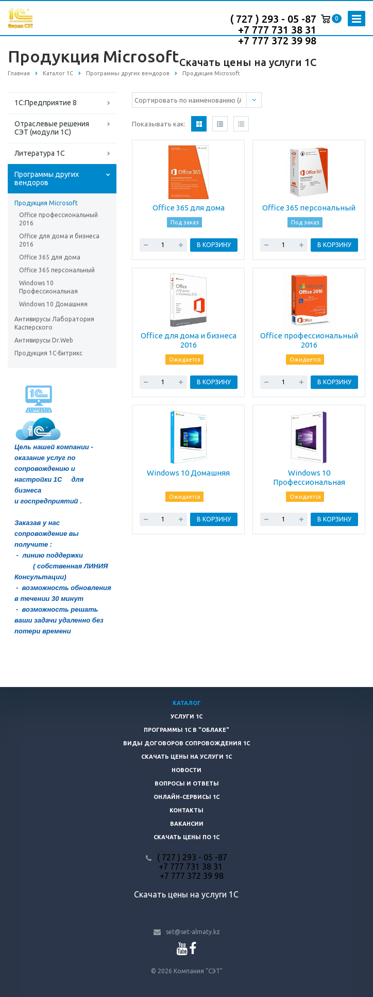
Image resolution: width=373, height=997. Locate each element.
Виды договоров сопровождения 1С (186, 743)
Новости (186, 770)
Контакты (186, 810)
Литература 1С (39, 153)
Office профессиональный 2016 (58, 218)
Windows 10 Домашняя (53, 304)
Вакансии (187, 824)
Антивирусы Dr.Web (43, 340)
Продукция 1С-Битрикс (48, 353)
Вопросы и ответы (187, 783)
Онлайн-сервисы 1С (186, 797)
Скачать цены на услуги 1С (247, 62)
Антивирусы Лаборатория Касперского (54, 323)
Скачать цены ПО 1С (186, 837)
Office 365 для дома (49, 257)
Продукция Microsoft (46, 203)
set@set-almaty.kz (193, 931)
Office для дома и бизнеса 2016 (59, 240)
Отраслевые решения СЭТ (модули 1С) (51, 128)
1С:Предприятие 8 (45, 103)
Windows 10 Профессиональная (48, 287)
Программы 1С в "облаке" (186, 730)
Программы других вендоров (46, 178)
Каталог (187, 703)
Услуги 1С (186, 716)
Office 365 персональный (57, 270)
